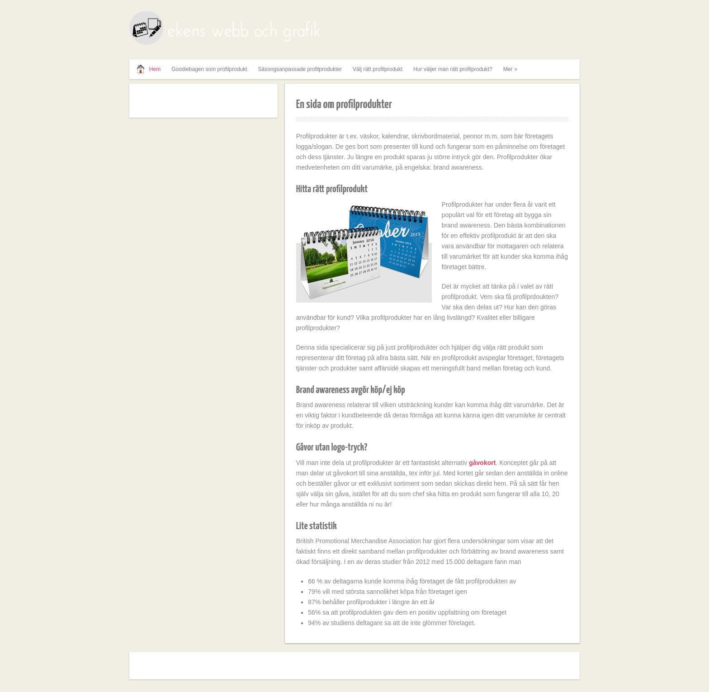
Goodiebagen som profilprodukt (209, 69)
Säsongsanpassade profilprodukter (300, 69)
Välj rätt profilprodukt (377, 69)
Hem (155, 69)
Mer (511, 69)
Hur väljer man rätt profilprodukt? (452, 69)
